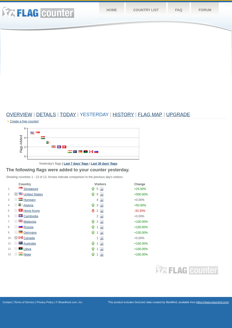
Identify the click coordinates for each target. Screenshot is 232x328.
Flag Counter (38, 12)
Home (111, 10)
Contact (7, 302)
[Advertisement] (116, 72)
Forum (205, 10)
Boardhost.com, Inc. (71, 302)
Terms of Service (24, 302)
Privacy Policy (45, 302)
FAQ (178, 10)
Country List (146, 10)
